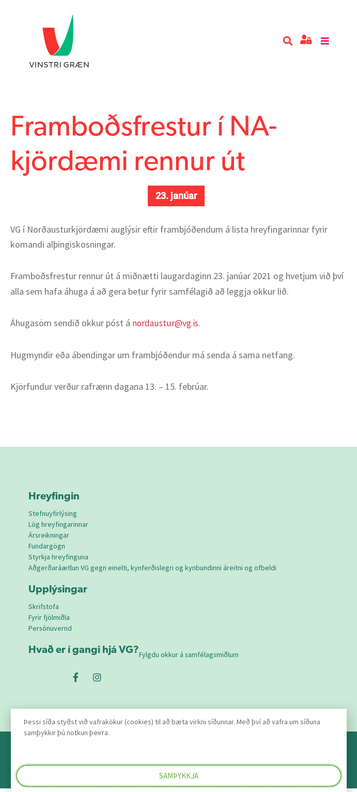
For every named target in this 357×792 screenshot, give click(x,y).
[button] (287, 41)
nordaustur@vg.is (166, 323)
